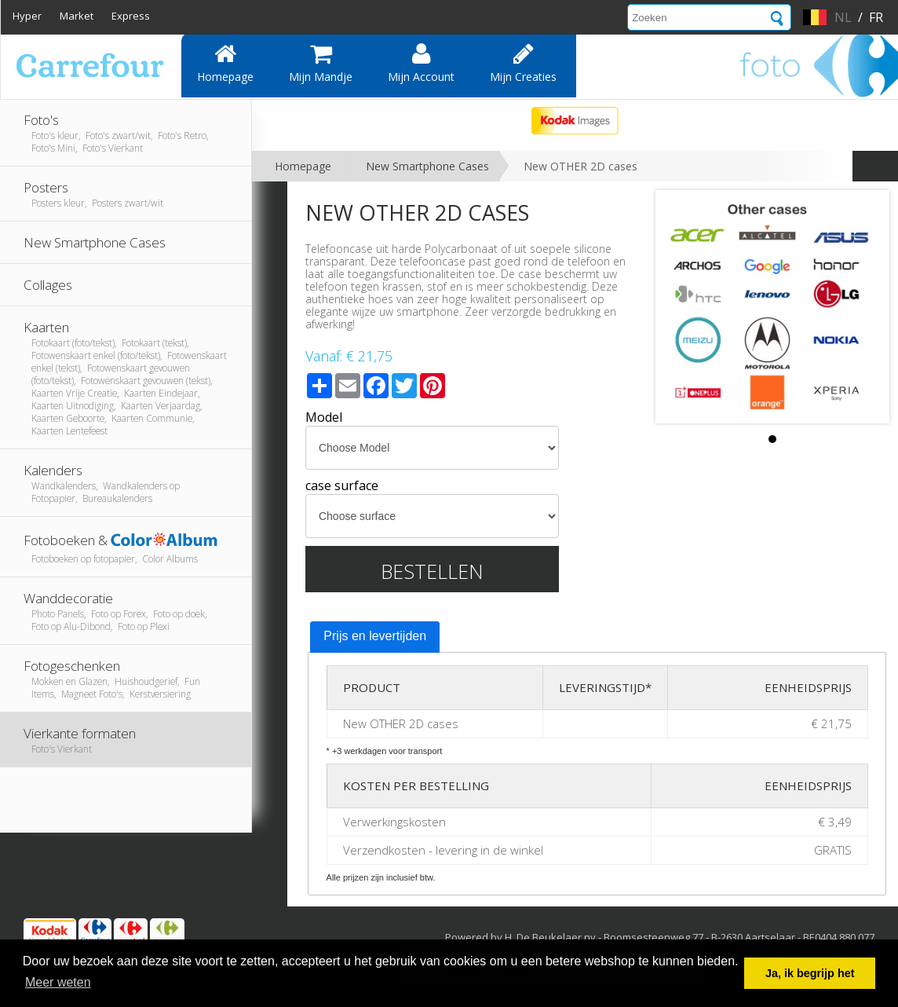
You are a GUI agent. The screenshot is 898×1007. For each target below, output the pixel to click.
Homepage (225, 63)
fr (876, 17)
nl (843, 17)
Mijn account (421, 63)
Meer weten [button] (58, 982)
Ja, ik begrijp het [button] (810, 973)
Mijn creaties (523, 63)
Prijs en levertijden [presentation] (374, 636)
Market (76, 16)
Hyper (27, 16)
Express (130, 16)
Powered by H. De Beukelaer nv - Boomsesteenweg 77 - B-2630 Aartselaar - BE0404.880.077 (659, 937)
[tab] (375, 637)
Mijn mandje (320, 63)
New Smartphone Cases (427, 166)
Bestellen (432, 571)
